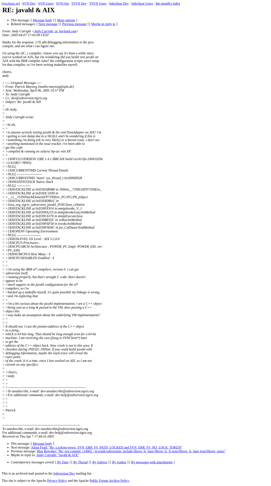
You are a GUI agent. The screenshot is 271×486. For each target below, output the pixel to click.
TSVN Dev (79, 3)
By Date (63, 462)
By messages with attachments (152, 462)
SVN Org (62, 3)
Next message (48, 24)
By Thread (80, 462)
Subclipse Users (142, 3)
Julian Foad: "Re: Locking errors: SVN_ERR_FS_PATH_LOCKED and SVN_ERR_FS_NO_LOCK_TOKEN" (106, 447)
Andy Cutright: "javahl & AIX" (57, 455)
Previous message (74, 24)
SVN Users (45, 3)
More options (66, 20)
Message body (42, 20)
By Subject (99, 462)
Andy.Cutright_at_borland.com (55, 31)
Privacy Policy (57, 480)
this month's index (168, 3)
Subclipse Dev (119, 3)
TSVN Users (97, 3)
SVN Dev (29, 3)
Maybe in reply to (103, 24)
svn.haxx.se (11, 3)
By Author (119, 462)
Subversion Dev (64, 473)
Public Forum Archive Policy (109, 480)
